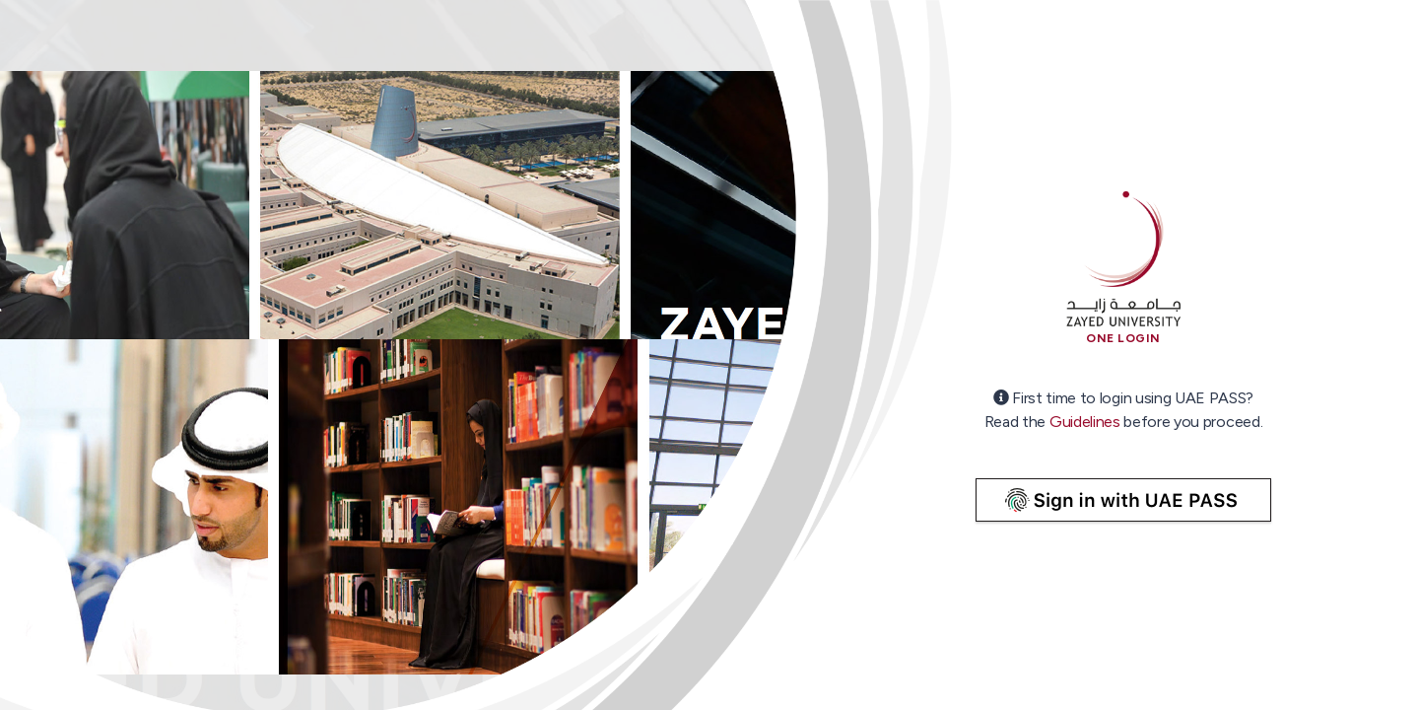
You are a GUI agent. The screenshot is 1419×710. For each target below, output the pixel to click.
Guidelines (1084, 421)
